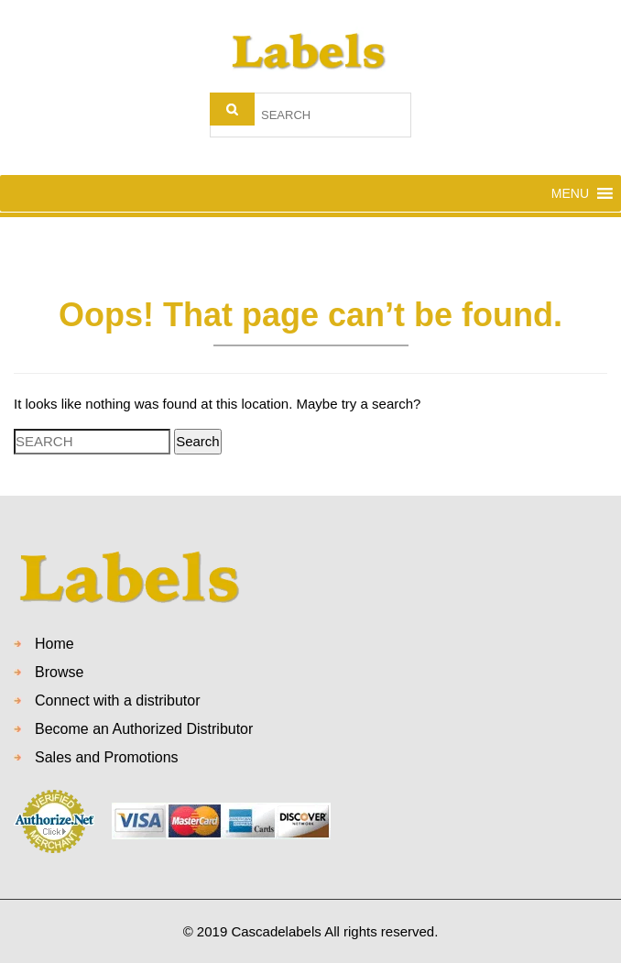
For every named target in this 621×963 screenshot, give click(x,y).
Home (54, 643)
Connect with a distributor (118, 700)
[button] (570, 193)
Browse (59, 672)
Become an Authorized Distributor (144, 729)
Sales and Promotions (107, 757)
